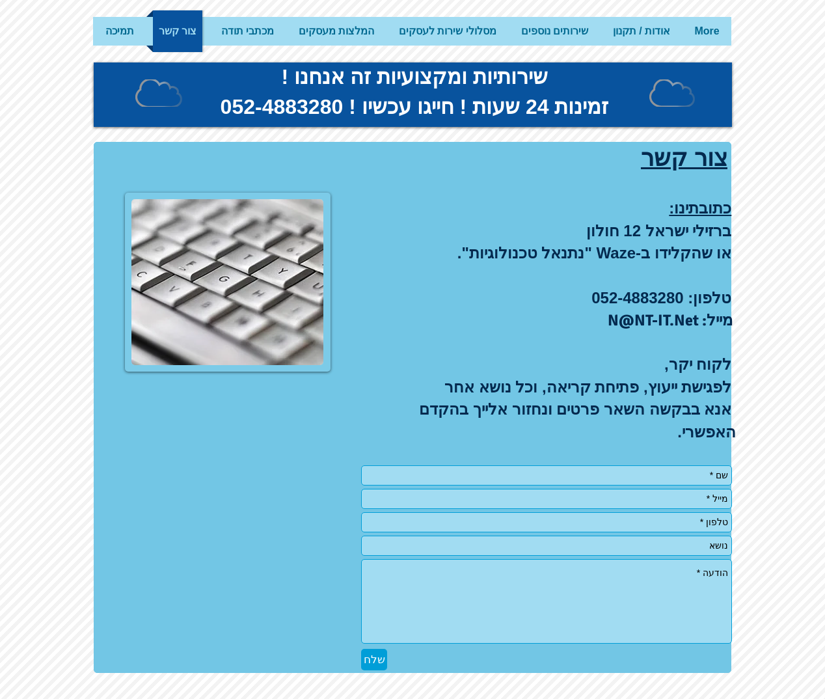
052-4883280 (282, 106)
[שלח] (374, 659)
